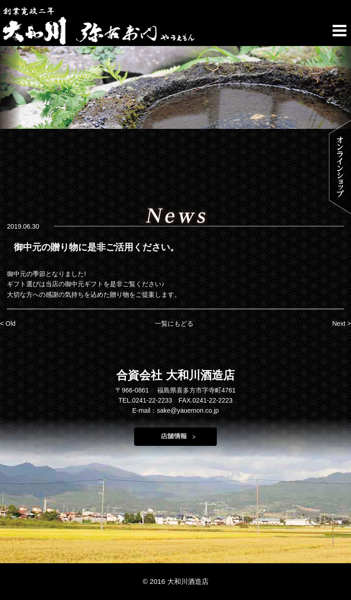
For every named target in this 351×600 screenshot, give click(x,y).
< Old (8, 323)
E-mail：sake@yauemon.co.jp (175, 410)
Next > (341, 323)
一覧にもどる (174, 323)
